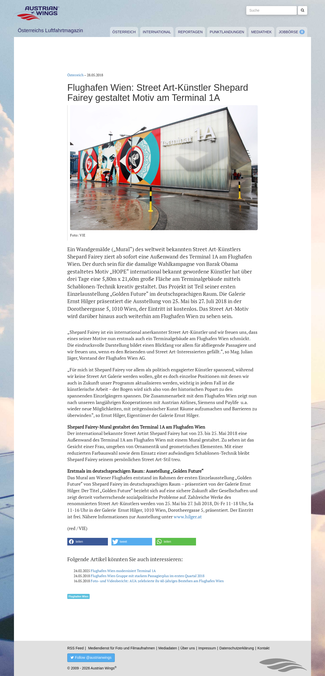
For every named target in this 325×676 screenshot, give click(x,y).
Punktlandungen (227, 32)
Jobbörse (288, 32)
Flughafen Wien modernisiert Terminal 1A (123, 570)
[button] (87, 541)
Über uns (188, 648)
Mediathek (261, 32)
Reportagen (190, 32)
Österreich (124, 32)
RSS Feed (75, 648)
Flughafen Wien (78, 596)
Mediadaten (167, 648)
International (157, 32)
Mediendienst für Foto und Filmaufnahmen (121, 648)
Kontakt (263, 648)
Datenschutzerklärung (236, 648)
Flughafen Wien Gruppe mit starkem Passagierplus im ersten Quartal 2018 (147, 575)
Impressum (207, 648)
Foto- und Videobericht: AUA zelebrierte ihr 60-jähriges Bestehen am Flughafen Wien (157, 580)
